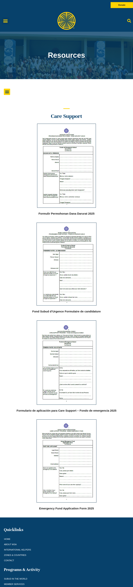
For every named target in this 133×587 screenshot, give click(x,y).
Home (7, 539)
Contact (9, 560)
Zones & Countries (15, 555)
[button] (5, 20)
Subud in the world (15, 579)
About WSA (10, 544)
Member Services (14, 584)
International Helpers (17, 550)
